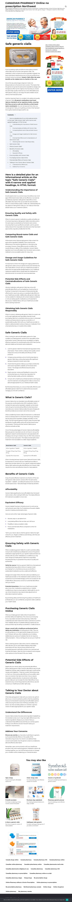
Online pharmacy (11, 891)
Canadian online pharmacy (14, 864)
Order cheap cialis (32, 777)
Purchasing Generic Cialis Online (19, 157)
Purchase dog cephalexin (34, 799)
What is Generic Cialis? (16, 146)
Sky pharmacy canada (25, 891)
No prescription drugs (40, 877)
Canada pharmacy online (56, 859)
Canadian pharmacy (37, 868)
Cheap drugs (28, 877)
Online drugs (47, 886)
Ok (67, 899)
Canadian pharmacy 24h (52, 868)
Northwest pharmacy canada (32, 886)
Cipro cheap (9, 777)
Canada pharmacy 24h (40, 859)
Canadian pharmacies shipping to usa (17, 868)
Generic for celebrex (51, 50)
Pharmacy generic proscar (56, 799)
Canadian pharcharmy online (33, 864)
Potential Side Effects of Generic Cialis (20, 160)
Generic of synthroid (54, 777)
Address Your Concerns (19, 166)
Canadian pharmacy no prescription (16, 873)
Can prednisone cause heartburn (54, 48)
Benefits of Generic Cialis (16, 149)
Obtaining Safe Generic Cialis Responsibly (23, 141)
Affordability (16, 151)
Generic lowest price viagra (53, 51)
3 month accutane (10, 799)
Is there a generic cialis (12, 822)
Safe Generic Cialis (15, 144)
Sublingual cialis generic (34, 822)
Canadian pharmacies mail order (54, 864)
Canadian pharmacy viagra (14, 877)
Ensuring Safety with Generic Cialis (19, 155)
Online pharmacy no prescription (47, 882)
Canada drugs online (12, 859)
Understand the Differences (20, 164)
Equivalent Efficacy (17, 153)
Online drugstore (58, 886)
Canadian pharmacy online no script (41, 873)
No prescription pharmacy (14, 886)
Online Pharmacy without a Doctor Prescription (20, 882)
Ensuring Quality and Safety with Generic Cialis (24, 128)
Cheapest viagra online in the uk (54, 46)
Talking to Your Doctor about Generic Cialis (22, 162)
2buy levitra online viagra (52, 45)
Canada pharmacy (26, 859)
